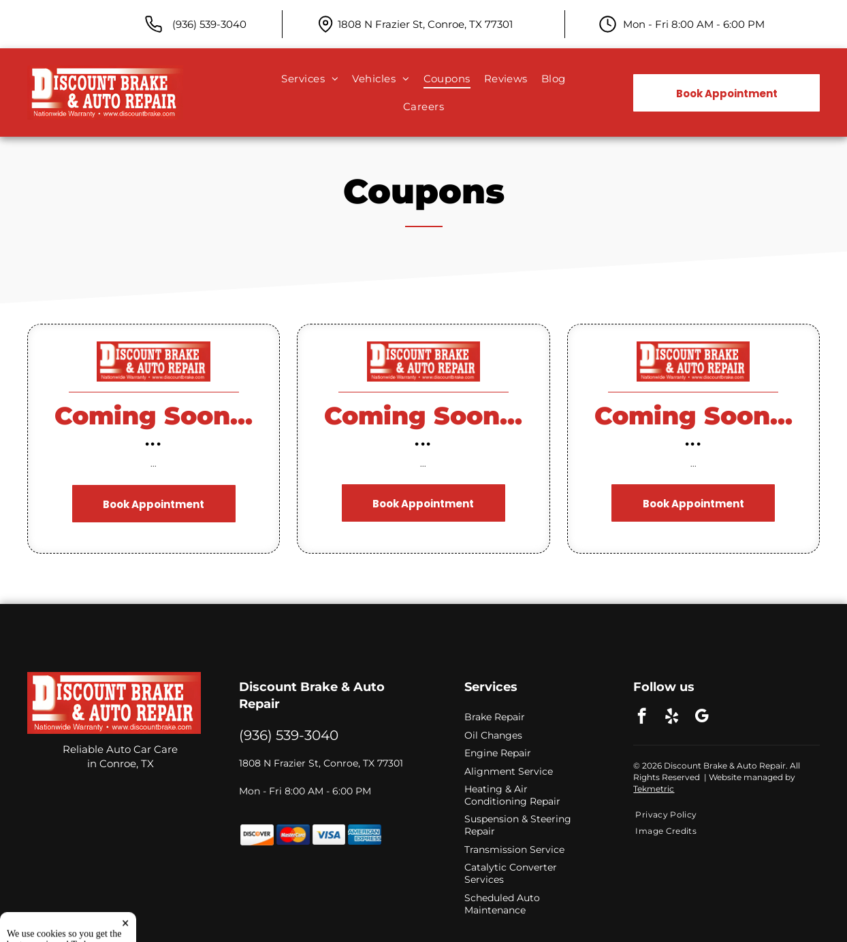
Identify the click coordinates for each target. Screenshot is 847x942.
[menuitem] (309, 78)
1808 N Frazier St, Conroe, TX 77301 (425, 24)
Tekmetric (653, 789)
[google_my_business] (702, 717)
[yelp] (672, 717)
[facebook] (642, 717)
